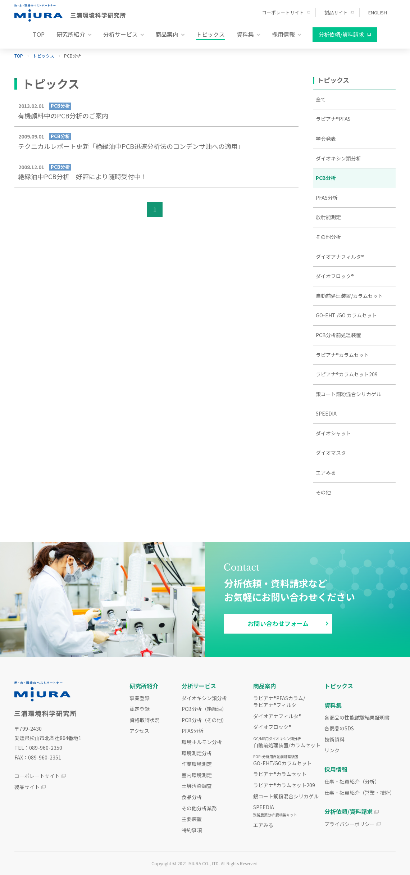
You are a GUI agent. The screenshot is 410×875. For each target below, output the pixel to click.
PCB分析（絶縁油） (204, 708)
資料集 (333, 705)
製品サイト (336, 12)
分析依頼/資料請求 (341, 34)
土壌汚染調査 (197, 785)
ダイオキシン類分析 (338, 158)
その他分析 (328, 236)
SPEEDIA (326, 413)
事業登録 (139, 698)
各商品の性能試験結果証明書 (357, 717)
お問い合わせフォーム (278, 623)
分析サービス (199, 685)
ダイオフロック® (335, 276)
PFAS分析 (327, 197)
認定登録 (139, 708)
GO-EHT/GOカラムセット (282, 760)
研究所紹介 (143, 685)
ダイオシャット (333, 433)
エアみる (326, 472)
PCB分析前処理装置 (338, 335)
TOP (39, 34)
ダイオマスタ (331, 452)
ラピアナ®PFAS (333, 118)
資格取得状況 (144, 720)
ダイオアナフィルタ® (340, 256)
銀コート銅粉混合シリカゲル (348, 394)
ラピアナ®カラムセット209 (347, 374)
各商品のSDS (339, 728)
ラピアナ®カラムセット (342, 354)
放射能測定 (328, 217)
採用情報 (335, 769)
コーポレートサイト (283, 12)
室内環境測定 (197, 775)
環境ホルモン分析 (202, 741)
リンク (332, 750)
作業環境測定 (197, 763)
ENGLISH (377, 12)
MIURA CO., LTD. (204, 863)
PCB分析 (326, 177)
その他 (323, 492)
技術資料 (334, 739)
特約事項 (192, 830)
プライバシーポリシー (349, 824)
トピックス (210, 34)
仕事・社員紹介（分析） (352, 781)
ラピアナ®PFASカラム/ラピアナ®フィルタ (279, 701)
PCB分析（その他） (204, 720)
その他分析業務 (199, 808)
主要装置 (192, 818)
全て (321, 99)
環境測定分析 (197, 753)
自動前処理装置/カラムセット (349, 295)
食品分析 (192, 797)
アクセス (139, 730)
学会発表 (326, 138)
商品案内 (264, 685)
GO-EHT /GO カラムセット (346, 315)
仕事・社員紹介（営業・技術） (359, 792)
